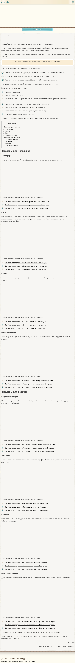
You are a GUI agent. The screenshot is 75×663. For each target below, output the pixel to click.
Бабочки (6, 143)
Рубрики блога (37, 29)
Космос (6, 131)
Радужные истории (10, 139)
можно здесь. (59, 632)
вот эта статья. (14, 638)
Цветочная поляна (10, 146)
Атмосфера (7, 129)
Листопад (7, 141)
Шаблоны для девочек (11, 137)
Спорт (5, 133)
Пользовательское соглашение (26, 661)
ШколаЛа (5, 2)
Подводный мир (9, 135)
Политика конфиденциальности (9, 661)
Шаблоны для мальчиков (11, 127)
